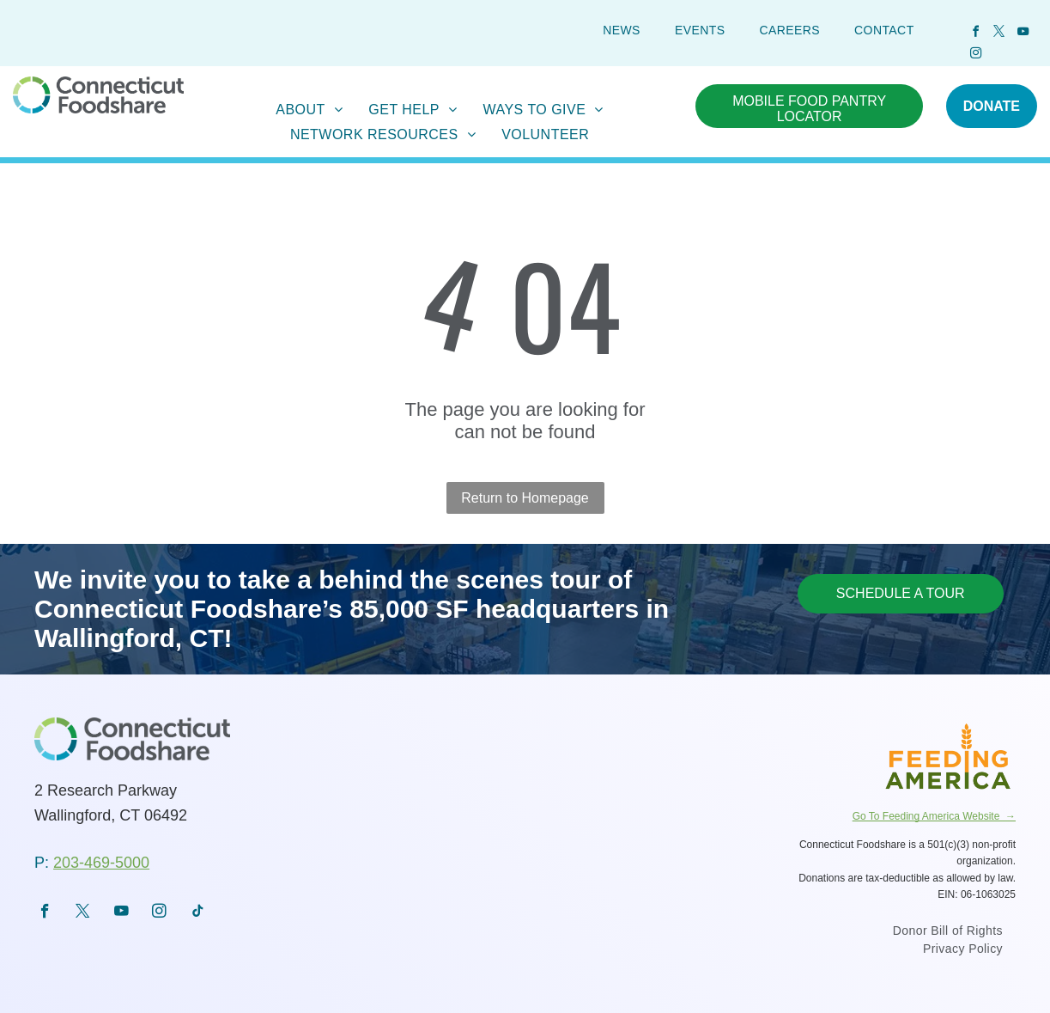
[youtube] (1022, 34)
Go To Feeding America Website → (934, 816)
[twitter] (999, 34)
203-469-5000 (101, 862)
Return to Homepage (525, 498)
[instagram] (975, 55)
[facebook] (975, 34)
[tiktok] (198, 913)
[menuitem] (622, 30)
